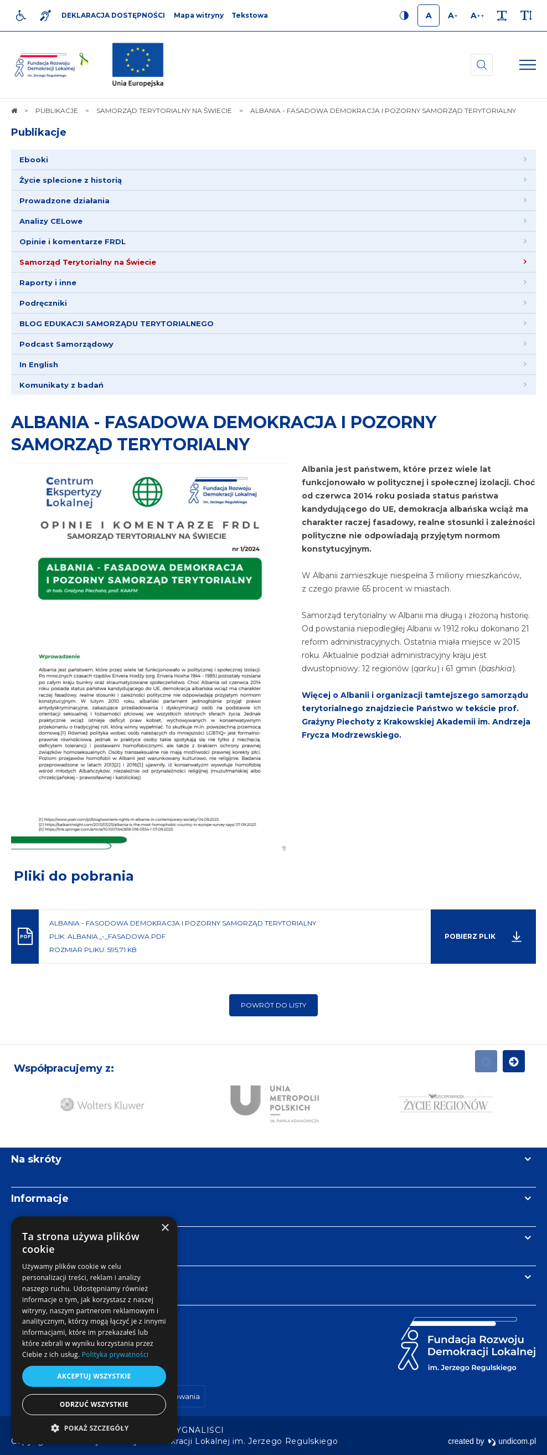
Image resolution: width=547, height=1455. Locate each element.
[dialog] (94, 1330)
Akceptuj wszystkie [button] (94, 1376)
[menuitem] (273, 160)
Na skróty (36, 1159)
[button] (94, 1427)
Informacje (40, 1198)
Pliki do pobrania (74, 876)
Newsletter (40, 1238)
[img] (138, 64)
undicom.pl (512, 1441)
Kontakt (32, 1277)
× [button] (165, 1228)
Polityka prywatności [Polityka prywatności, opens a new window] (115, 1354)
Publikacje (38, 132)
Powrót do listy (273, 1005)
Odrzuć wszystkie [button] (94, 1404)
